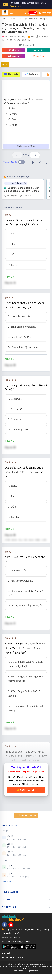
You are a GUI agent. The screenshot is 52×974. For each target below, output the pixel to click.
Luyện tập (31, 74)
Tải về (38, 50)
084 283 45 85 (15, 937)
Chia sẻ (14, 50)
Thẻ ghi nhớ (11, 74)
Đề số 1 (5, 65)
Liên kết (7, 953)
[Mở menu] (11, 12)
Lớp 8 (4, 19)
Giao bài (13, 56)
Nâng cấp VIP (26, 790)
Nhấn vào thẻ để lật (26, 146)
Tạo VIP (33, 13)
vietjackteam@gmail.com (19, 941)
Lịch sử (12, 19)
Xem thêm (7, 882)
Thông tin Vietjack (12, 958)
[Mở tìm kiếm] (24, 12)
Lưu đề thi (38, 56)
